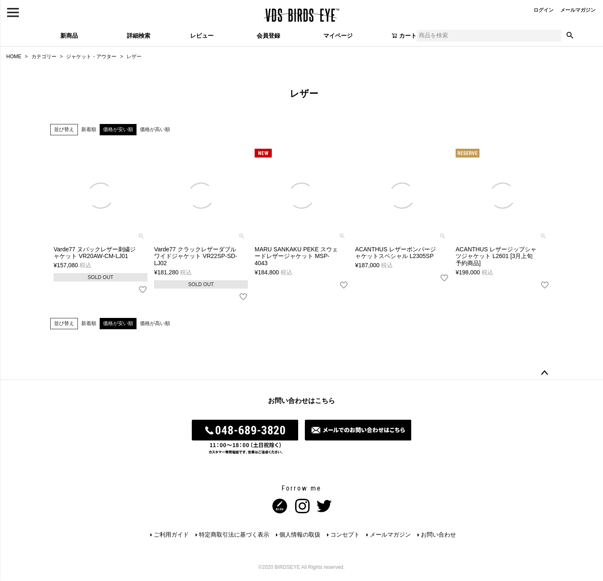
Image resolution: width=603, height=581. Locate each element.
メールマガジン (577, 10)
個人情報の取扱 (299, 534)
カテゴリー (44, 56)
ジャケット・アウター (91, 56)
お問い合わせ (438, 534)
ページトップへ (544, 373)
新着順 (88, 129)
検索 (570, 35)
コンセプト (345, 534)
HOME (13, 56)
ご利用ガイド (171, 534)
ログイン (543, 10)
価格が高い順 (155, 129)
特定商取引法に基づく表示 (234, 534)
